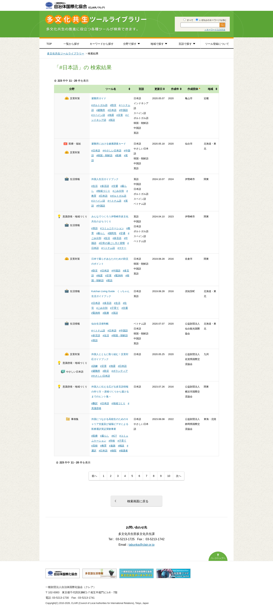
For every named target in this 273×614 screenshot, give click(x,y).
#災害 (119, 115)
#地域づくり (103, 190)
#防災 (113, 105)
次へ (178, 475)
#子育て (114, 308)
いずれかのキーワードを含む (211, 20)
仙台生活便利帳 (100, 323)
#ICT (114, 435)
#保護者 (123, 450)
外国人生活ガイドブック (104, 179)
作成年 (175, 89)
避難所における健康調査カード (108, 143)
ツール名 (110, 89)
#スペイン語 (98, 115)
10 (168, 475)
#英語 (112, 120)
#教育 (103, 445)
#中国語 (123, 110)
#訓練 (94, 366)
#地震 (110, 115)
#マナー (122, 248)
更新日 (158, 89)
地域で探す (157, 43)
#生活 (94, 186)
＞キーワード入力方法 (214, 29)
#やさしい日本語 (112, 150)
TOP (49, 43)
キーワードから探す (102, 43)
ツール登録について (217, 43)
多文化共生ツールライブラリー (65, 53)
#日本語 (112, 110)
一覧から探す (71, 43)
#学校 (112, 440)
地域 (210, 89)
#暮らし (100, 233)
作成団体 (192, 89)
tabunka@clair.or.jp (142, 544)
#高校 (94, 445)
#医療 (118, 155)
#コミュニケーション (112, 228)
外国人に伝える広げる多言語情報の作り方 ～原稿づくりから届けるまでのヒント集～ (110, 391)
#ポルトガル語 (99, 105)
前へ (94, 475)
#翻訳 (94, 403)
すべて (188, 20)
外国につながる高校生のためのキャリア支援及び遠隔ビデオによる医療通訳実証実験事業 (109, 424)
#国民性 (112, 233)
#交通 (114, 186)
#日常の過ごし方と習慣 (112, 243)
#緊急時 (118, 275)
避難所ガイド (98, 98)
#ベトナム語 (114, 200)
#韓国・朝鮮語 (104, 155)
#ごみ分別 (118, 190)
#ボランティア (119, 371)
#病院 (113, 450)
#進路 (112, 445)
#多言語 (104, 186)
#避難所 (100, 110)
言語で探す (185, 43)
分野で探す (129, 43)
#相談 (121, 445)
